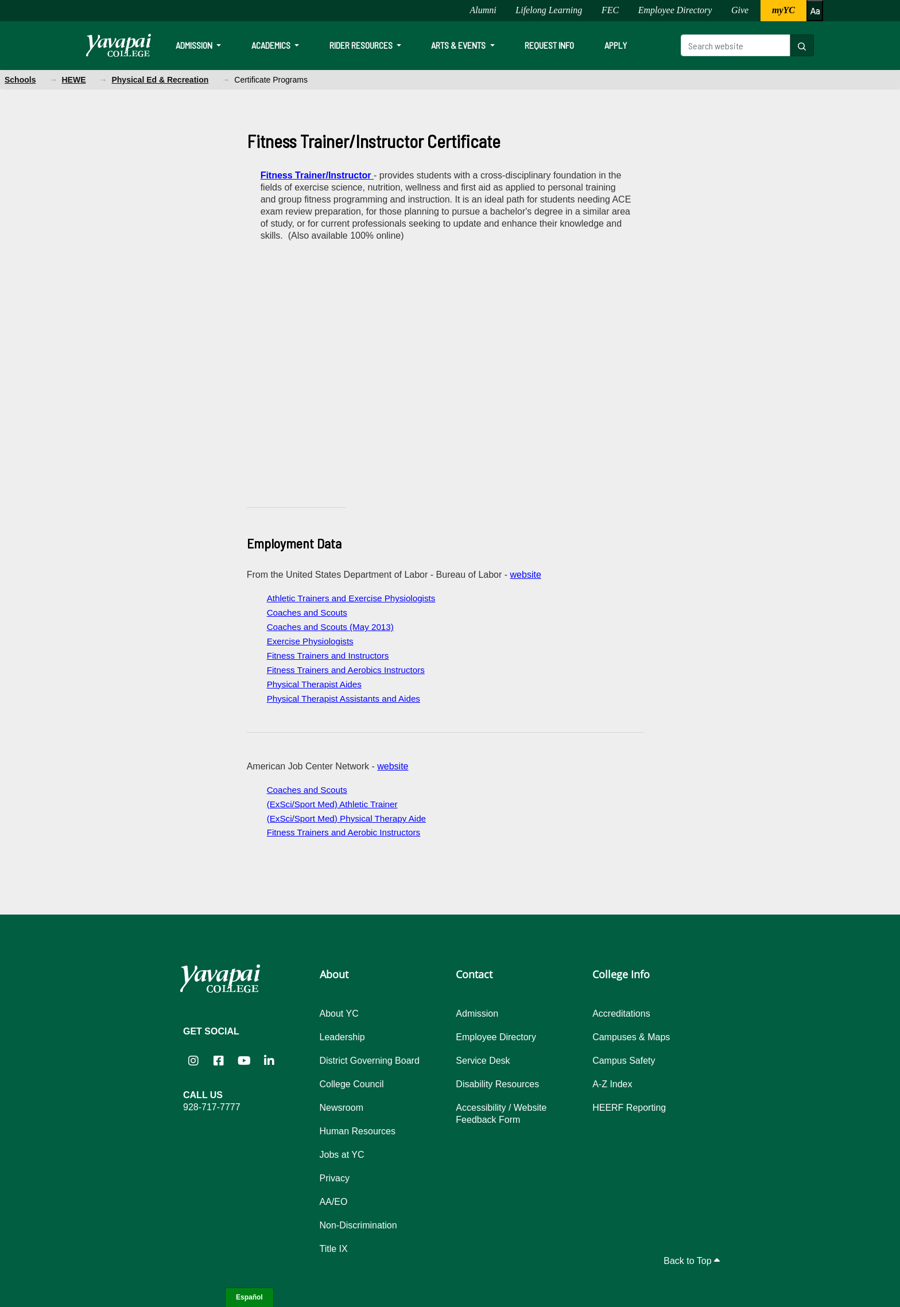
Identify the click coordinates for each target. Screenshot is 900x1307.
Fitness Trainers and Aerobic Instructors (344, 832)
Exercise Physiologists (310, 641)
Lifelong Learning (548, 10)
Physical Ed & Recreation (159, 79)
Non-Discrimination (358, 1225)
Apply (615, 45)
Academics (271, 45)
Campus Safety (623, 1060)
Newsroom (341, 1107)
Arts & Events (459, 45)
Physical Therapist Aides (314, 684)
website (525, 574)
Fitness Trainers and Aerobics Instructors (346, 670)
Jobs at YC (342, 1155)
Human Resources (358, 1131)
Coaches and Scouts (307, 612)
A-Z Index (612, 1084)
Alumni (483, 10)
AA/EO (334, 1202)
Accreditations (621, 1013)
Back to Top (692, 1261)
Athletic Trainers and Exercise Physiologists (351, 598)
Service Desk (483, 1060)
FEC (610, 10)
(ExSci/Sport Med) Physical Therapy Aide (346, 818)
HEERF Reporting (629, 1107)
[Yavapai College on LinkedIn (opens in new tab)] (269, 1060)
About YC (339, 1013)
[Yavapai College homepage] (118, 45)
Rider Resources (361, 45)
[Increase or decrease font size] (814, 10)
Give (739, 10)
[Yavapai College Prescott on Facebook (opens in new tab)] (218, 1060)
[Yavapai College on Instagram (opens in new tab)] (193, 1060)
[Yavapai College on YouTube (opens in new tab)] (244, 1060)
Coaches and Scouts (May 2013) (330, 627)
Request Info (549, 45)
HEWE (73, 79)
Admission (195, 45)
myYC (783, 10)
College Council (352, 1084)
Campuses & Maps (631, 1037)
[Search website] (735, 45)
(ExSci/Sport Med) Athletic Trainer (332, 804)
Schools (20, 79)
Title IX (334, 1249)
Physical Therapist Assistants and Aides (343, 698)
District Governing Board (370, 1060)
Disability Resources (497, 1084)
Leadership (342, 1037)
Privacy (335, 1178)
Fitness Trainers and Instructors (328, 655)
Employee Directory (675, 10)
